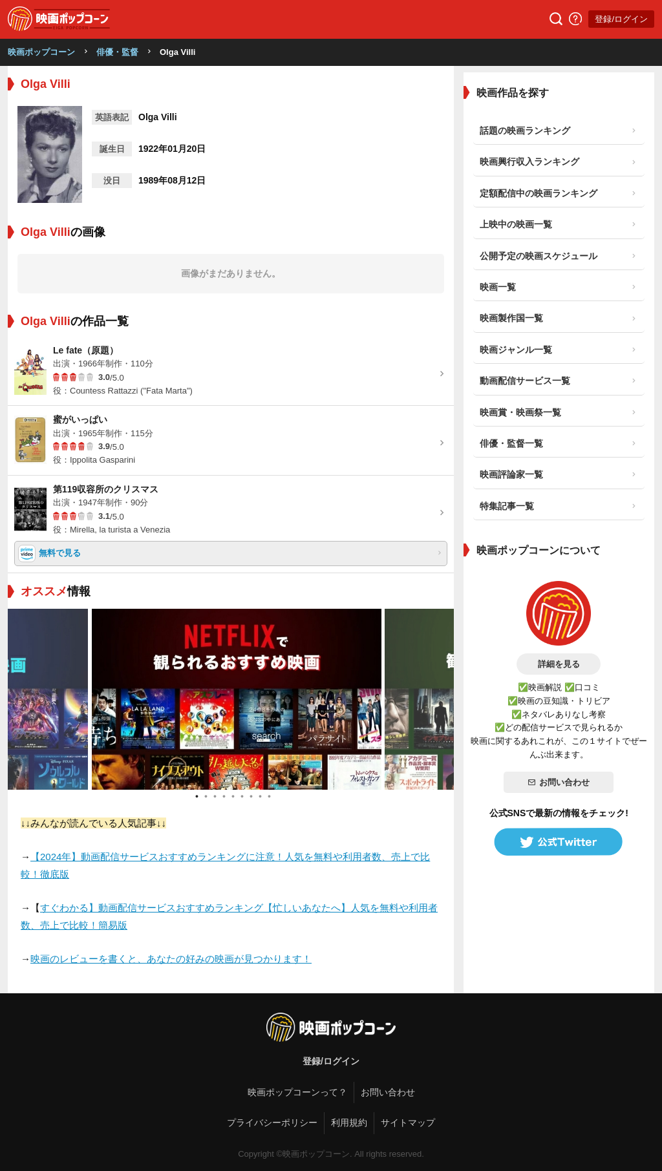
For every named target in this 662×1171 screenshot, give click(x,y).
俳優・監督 (117, 52)
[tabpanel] (231, 699)
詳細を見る (559, 664)
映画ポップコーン (41, 52)
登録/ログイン (621, 19)
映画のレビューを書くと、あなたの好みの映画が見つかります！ (171, 958)
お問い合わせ (559, 782)
